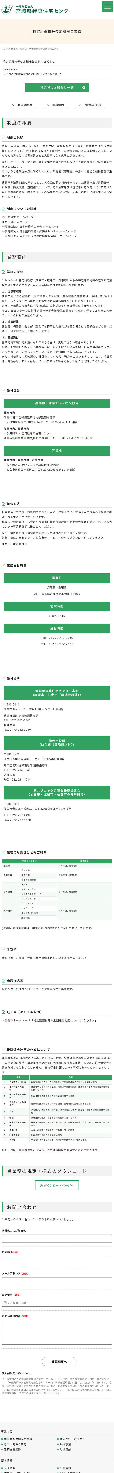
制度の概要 (22, 105)
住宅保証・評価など (72, 1439)
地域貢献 (65, 1449)
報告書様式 (20, 544)
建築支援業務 (12, 1449)
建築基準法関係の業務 (18, 1439)
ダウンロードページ (31, 989)
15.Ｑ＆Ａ (88, 1020)
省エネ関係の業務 (15, 1444)
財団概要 (9, 1468)
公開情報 (65, 1468)
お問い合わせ (90, 105)
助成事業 (65, 1444)
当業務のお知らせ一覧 (62, 87)
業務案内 (55, 105)
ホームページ (25, 217)
